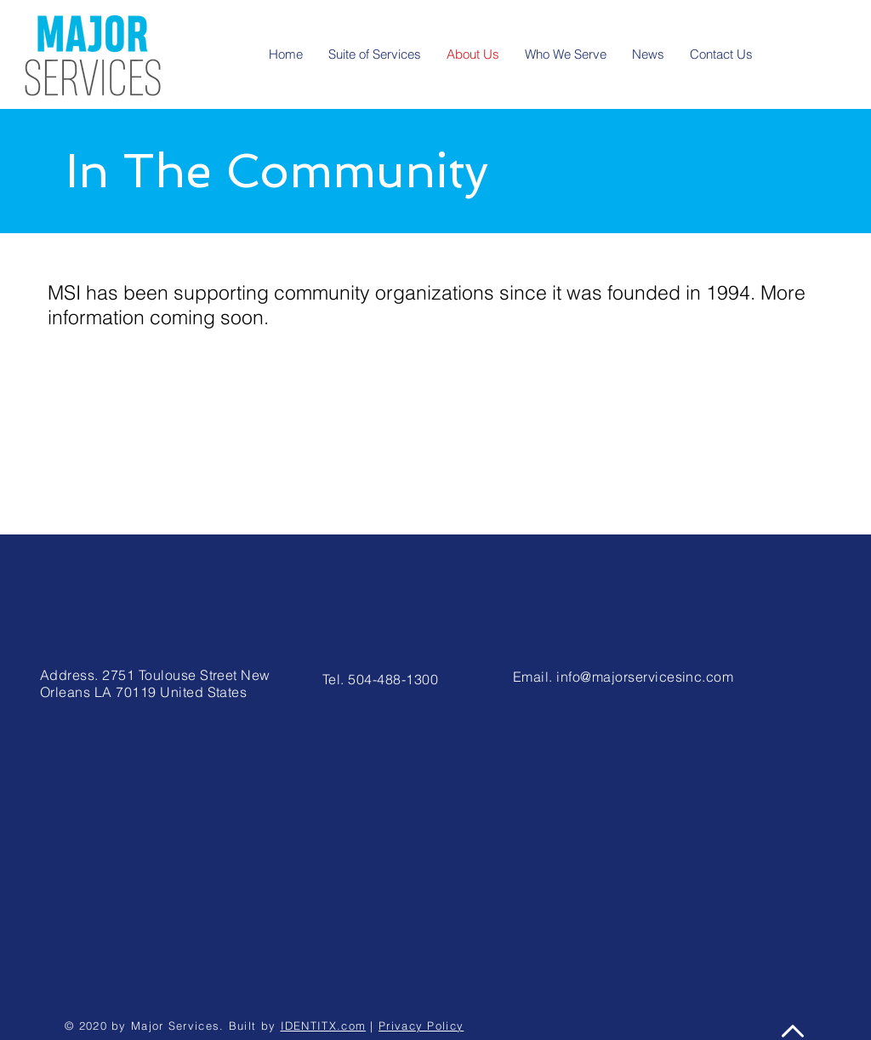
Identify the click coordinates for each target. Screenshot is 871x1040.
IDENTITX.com (324, 1025)
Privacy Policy (421, 1025)
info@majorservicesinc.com (644, 676)
